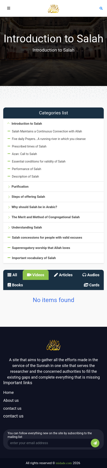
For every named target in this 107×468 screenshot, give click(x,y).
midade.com (64, 463)
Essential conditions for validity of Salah (38, 161)
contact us (12, 408)
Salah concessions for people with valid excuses (47, 237)
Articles (63, 275)
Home (8, 392)
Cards (91, 285)
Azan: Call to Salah (24, 154)
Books (15, 285)
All (12, 275)
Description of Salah (25, 176)
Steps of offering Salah (28, 197)
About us (11, 400)
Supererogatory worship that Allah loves (41, 248)
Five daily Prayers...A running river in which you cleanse (49, 139)
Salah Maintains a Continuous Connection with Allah (47, 131)
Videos (35, 275)
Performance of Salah (26, 169)
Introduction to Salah (26, 124)
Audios (90, 275)
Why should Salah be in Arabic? (34, 207)
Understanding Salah (26, 227)
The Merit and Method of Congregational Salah (45, 217)
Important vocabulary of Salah (34, 258)
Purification (19, 187)
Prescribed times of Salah (29, 146)
